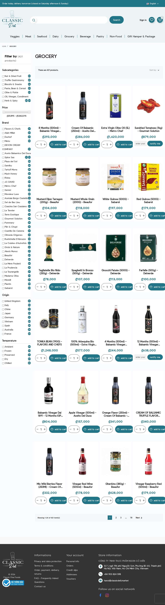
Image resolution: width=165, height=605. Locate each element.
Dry (6, 359)
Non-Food (116, 36)
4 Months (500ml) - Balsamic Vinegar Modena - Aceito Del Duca (115, 343)
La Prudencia (11, 267)
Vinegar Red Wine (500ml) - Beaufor (82, 485)
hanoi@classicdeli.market (116, 580)
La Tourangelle (12, 271)
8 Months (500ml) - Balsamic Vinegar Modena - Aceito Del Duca (49, 129)
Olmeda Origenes (13, 235)
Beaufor (8, 255)
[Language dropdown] (152, 3)
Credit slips (72, 570)
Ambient (9, 346)
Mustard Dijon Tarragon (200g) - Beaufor (49, 201)
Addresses (71, 574)
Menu (7, 141)
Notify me (155, 143)
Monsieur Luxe (12, 194)
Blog (144, 5)
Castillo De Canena (14, 230)
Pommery (9, 222)
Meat (28, 36)
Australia (9, 329)
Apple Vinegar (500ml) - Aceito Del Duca (82, 414)
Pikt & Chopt (11, 226)
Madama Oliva (12, 275)
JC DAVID (9, 181)
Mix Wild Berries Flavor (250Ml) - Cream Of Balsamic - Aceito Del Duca (49, 485)
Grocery (69, 36)
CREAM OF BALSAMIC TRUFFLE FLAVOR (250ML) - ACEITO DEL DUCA (148, 414)
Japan (8, 313)
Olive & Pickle (11, 92)
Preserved (10, 354)
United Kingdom (12, 301)
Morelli (8, 280)
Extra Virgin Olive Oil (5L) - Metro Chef (115, 129)
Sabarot (9, 288)
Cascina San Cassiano (16, 206)
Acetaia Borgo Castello (16, 198)
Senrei (8, 190)
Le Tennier (10, 210)
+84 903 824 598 (112, 574)
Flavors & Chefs (12, 128)
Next (139, 518)
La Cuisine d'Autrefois (15, 243)
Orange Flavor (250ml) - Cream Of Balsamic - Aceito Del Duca (115, 414)
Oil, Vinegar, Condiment (16, 96)
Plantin (8, 284)
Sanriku (8, 165)
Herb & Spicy (11, 100)
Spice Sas (9, 157)
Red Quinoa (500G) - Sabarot (148, 201)
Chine (8, 309)
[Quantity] (41, 144)
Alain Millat (10, 132)
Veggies (15, 36)
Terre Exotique (12, 214)
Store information (110, 555)
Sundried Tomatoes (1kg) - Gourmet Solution (148, 129)
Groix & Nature (12, 247)
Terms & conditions (43, 565)
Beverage (85, 36)
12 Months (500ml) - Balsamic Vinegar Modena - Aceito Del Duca (148, 343)
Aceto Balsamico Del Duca (18, 153)
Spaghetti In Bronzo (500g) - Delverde (82, 272)
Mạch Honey (11, 173)
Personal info (72, 561)
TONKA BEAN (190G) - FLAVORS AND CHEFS (49, 343)
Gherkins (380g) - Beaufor (115, 485)
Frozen (8, 350)
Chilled (8, 363)
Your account (75, 555)
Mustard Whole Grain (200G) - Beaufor (82, 201)
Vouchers (71, 578)
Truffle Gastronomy (14, 80)
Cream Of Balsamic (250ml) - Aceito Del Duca (82, 129)
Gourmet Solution (13, 218)
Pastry (100, 36)
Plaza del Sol (11, 161)
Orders (69, 565)
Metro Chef (10, 186)
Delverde (9, 259)
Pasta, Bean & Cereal (15, 88)
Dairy (56, 36)
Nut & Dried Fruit (13, 76)
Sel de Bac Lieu (12, 202)
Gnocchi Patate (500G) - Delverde (115, 272)
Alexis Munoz (11, 251)
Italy (7, 305)
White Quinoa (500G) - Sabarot (116, 201)
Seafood (42, 36)
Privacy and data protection (48, 561)
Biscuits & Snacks (13, 84)
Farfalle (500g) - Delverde (148, 272)
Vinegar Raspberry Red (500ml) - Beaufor (148, 485)
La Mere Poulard (13, 263)
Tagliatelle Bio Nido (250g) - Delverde (49, 272)
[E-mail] (140, 143)
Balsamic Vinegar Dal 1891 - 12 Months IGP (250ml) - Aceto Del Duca (49, 414)
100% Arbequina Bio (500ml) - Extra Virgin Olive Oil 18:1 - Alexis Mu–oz (82, 343)
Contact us (40, 586)
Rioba (7, 177)
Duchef (8, 137)
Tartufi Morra (11, 169)
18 (131, 517)
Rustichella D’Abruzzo (15, 239)
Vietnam (9, 321)
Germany (9, 317)
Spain (7, 325)
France (8, 333)
